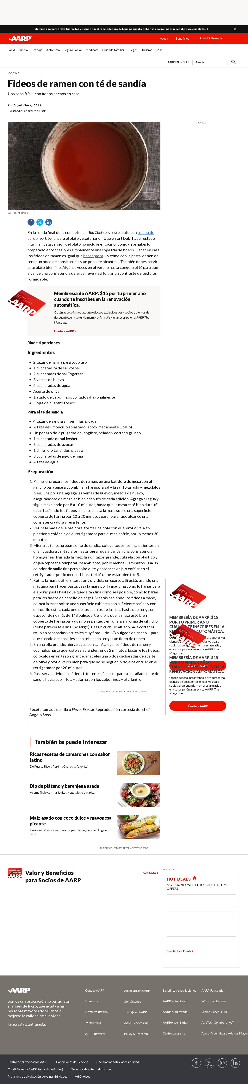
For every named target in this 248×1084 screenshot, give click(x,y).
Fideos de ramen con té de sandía (77, 83)
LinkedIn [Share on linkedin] (50, 223)
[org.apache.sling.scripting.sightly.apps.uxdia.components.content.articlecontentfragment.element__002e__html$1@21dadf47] (84, 213)
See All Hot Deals (179, 951)
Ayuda (164, 38)
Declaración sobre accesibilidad (117, 1062)
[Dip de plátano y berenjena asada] (96, 795)
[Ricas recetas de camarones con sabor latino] (96, 763)
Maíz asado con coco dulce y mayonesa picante (71, 820)
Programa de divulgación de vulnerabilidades (37, 1076)
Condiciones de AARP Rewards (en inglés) (35, 1069)
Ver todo (149, 873)
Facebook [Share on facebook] (32, 223)
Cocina (13, 73)
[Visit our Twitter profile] (209, 1063)
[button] (235, 29)
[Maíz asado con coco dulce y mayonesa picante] (96, 827)
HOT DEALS (179, 879)
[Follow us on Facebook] (196, 1063)
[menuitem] (11, 52)
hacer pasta (93, 255)
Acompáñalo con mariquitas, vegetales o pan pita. (62, 792)
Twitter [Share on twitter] (41, 223)
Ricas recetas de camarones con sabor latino (70, 757)
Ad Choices (82, 1076)
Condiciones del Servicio (72, 1062)
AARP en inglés (178, 62)
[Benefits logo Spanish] (15, 876)
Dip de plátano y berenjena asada (64, 786)
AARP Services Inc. (136, 1023)
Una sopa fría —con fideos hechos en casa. (44, 93)
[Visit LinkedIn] (235, 1063)
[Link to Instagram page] (222, 1063)
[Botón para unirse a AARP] (198, 705)
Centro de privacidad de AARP (28, 1062)
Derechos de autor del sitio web (92, 1069)
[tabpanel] (202, 62)
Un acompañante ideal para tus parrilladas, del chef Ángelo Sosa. (68, 832)
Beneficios (182, 38)
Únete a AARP (64, 330)
